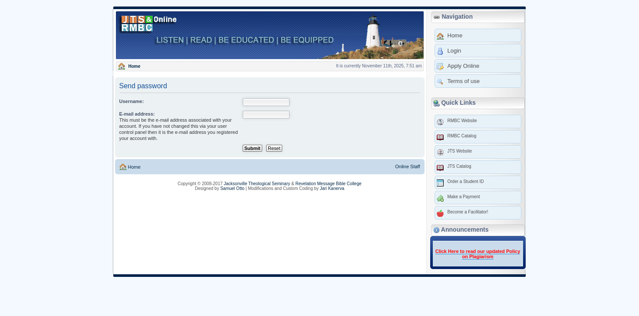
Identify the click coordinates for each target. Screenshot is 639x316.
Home (134, 167)
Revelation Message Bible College (328, 183)
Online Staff (407, 166)
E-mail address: (137, 113)
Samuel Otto (232, 188)
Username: (131, 101)
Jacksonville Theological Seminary (257, 183)
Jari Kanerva (332, 188)
